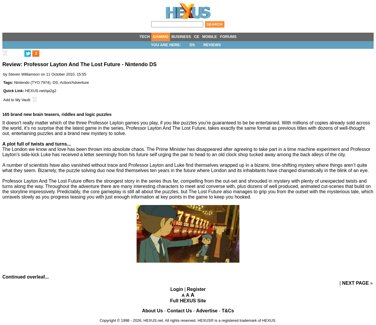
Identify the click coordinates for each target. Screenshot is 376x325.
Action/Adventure (74, 82)
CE (196, 36)
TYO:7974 (40, 82)
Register (196, 289)
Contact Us (179, 310)
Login (176, 289)
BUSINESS (181, 36)
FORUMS (228, 36)
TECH (145, 36)
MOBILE (209, 36)
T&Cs (228, 310)
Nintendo (21, 82)
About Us (152, 310)
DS (192, 45)
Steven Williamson (24, 74)
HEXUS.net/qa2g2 (40, 91)
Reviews (212, 45)
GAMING (160, 36)
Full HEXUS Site (188, 300)
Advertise (207, 310)
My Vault (22, 100)
